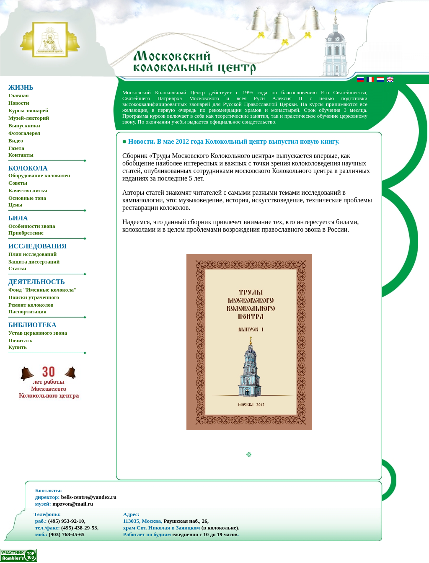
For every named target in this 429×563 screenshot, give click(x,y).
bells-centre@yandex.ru (88, 497)
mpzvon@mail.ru (72, 504)
